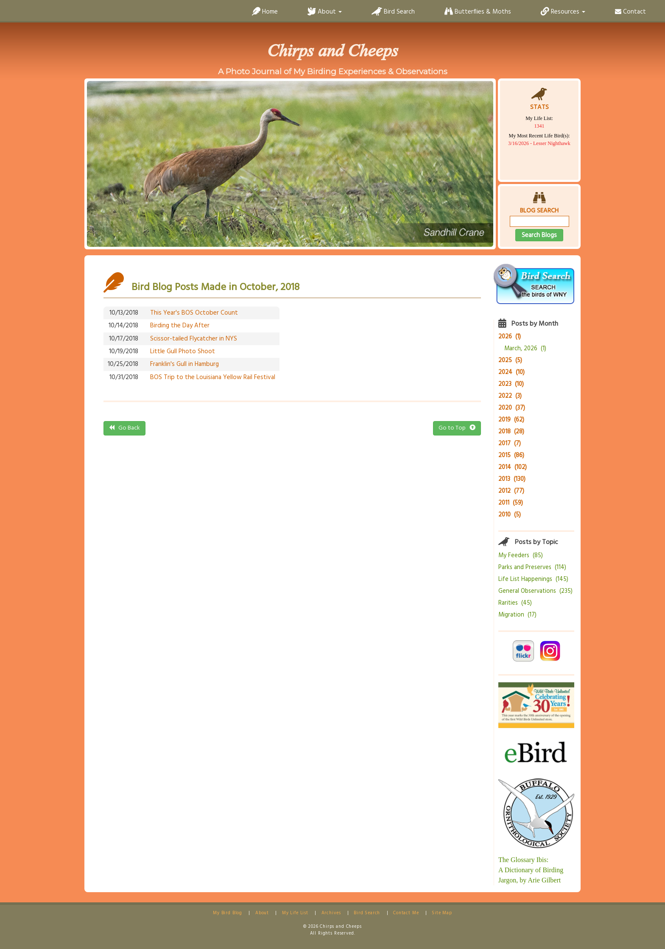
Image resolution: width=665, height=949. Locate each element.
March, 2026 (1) (525, 349)
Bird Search (393, 12)
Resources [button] (563, 12)
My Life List (295, 913)
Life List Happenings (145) (533, 579)
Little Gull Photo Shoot (182, 351)
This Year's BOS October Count (194, 313)
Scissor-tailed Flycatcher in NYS (193, 339)
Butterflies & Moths (477, 12)
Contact (630, 12)
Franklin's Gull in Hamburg (184, 364)
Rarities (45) (515, 603)
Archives (331, 913)
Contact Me (406, 913)
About (262, 913)
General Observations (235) (535, 591)
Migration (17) (517, 615)
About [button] (324, 12)
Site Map (442, 913)
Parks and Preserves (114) (532, 567)
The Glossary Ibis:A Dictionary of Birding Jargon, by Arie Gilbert (530, 870)
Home (265, 12)
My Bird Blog (227, 913)
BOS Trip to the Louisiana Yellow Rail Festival (212, 377)
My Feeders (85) (520, 556)
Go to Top (457, 428)
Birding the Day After (180, 326)
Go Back (124, 428)
